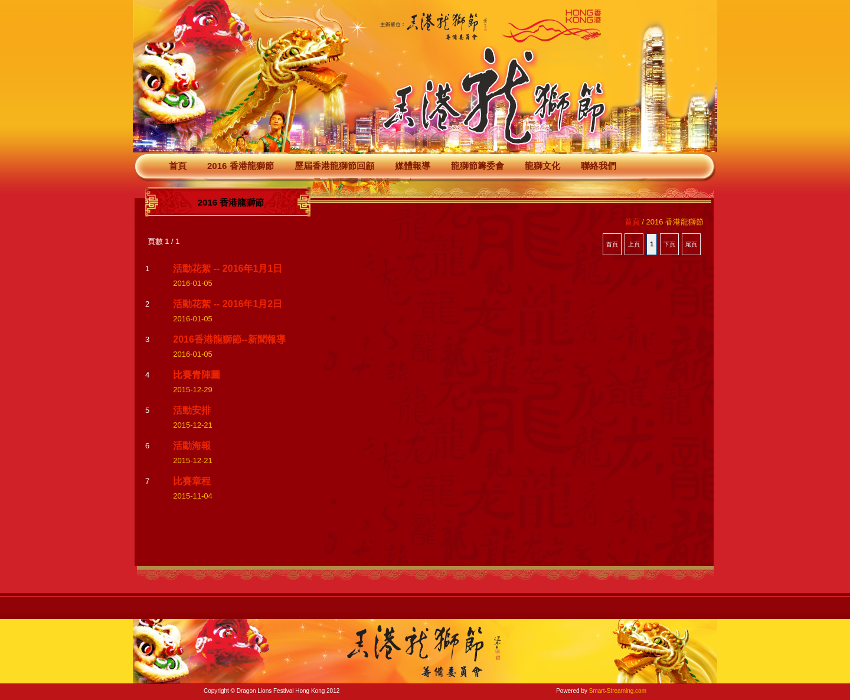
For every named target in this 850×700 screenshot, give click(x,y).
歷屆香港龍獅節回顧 (334, 166)
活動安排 (192, 410)
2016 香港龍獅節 (240, 166)
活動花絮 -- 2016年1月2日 (227, 304)
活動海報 (192, 446)
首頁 (178, 166)
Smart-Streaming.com (617, 691)
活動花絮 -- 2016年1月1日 (227, 268)
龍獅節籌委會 (477, 166)
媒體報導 (412, 166)
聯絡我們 (598, 166)
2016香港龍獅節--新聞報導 (229, 339)
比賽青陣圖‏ (196, 375)
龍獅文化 (542, 166)
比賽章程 (192, 481)
